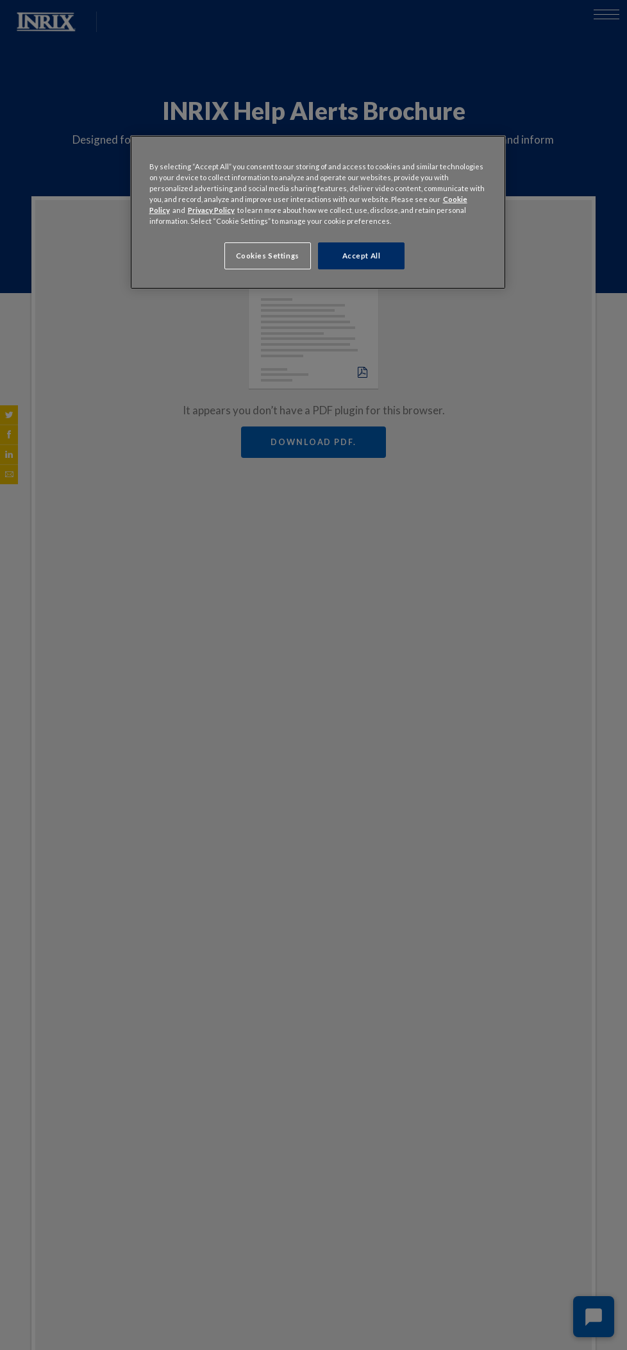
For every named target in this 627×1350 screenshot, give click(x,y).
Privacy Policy (211, 210)
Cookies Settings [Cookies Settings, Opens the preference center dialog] (267, 255)
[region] (318, 212)
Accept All (361, 255)
